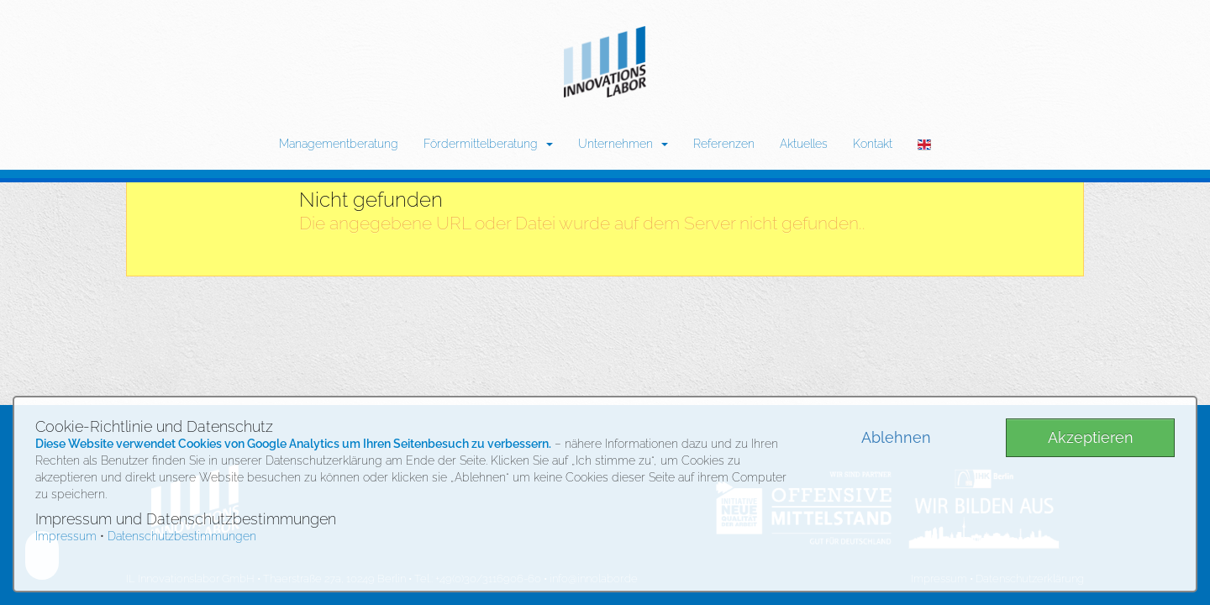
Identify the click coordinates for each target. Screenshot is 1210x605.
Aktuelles (804, 143)
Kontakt (872, 143)
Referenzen (724, 143)
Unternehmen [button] (623, 143)
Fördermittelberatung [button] (488, 143)
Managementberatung (338, 143)
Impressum (66, 536)
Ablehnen (896, 437)
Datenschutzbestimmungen (182, 536)
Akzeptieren (1091, 437)
